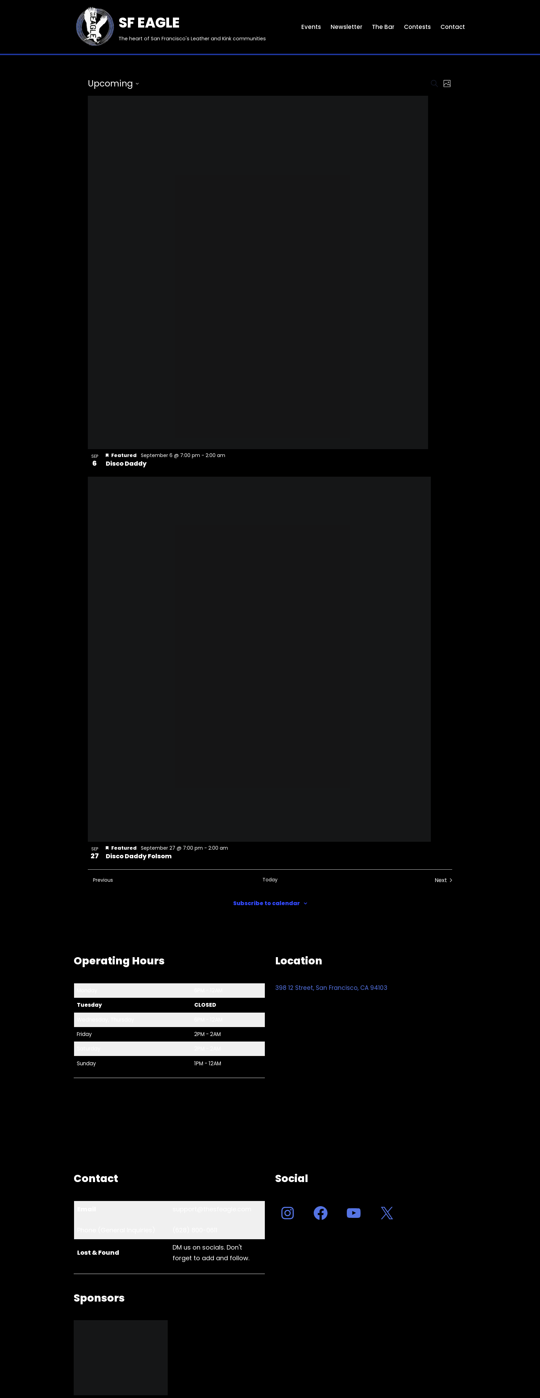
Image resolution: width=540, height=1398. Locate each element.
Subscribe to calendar (266, 903)
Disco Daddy (126, 463)
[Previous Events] (100, 880)
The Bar (382, 27)
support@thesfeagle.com (212, 1209)
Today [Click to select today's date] (270, 880)
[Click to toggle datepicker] (113, 83)
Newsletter (345, 27)
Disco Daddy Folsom (139, 856)
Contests (416, 27)
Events (310, 27)
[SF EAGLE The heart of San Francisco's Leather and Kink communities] (170, 27)
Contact (452, 27)
